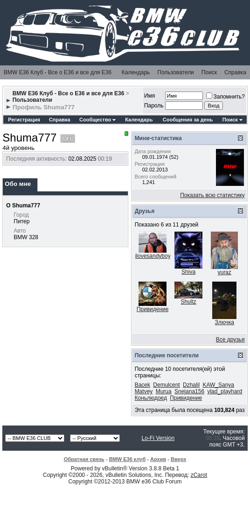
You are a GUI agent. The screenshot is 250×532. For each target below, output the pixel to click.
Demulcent (166, 385)
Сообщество (97, 119)
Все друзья (230, 339)
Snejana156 (189, 391)
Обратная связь (84, 459)
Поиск (209, 72)
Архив (158, 459)
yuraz (224, 272)
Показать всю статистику (212, 195)
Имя (149, 95)
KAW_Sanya (218, 385)
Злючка (224, 322)
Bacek (142, 385)
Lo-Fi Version (157, 438)
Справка (235, 72)
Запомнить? (225, 96)
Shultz (188, 301)
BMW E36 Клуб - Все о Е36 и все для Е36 (57, 72)
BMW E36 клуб (127, 459)
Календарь (136, 72)
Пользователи (175, 72)
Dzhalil (191, 385)
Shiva (188, 272)
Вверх (178, 459)
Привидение (153, 309)
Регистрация (24, 119)
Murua (164, 391)
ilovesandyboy (153, 256)
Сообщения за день (188, 119)
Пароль (154, 105)
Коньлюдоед (151, 398)
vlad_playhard (224, 391)
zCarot (199, 475)
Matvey (144, 391)
